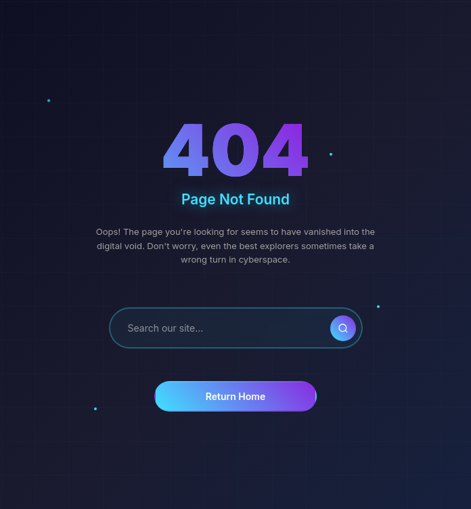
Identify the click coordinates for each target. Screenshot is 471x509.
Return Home (235, 396)
